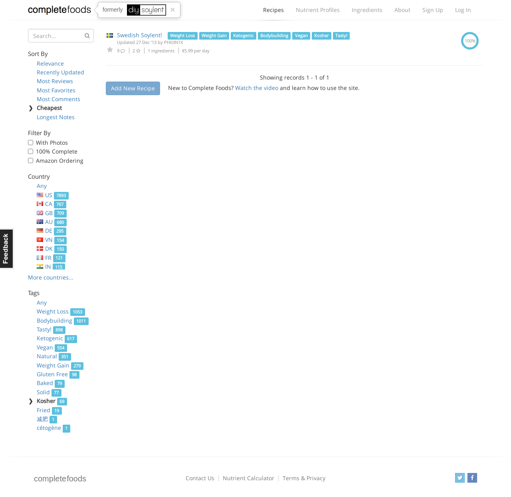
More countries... (50, 277)
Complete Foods (59, 12)
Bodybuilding (63, 320)
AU (52, 222)
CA (51, 204)
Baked (51, 383)
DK (52, 248)
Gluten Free (58, 374)
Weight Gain (60, 365)
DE (51, 230)
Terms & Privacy (304, 478)
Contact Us (200, 478)
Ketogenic (57, 338)
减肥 (47, 419)
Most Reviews (55, 81)
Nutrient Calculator (248, 478)
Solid (49, 392)
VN (52, 240)
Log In (463, 10)
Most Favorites (56, 90)
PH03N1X (173, 42)
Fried (49, 410)
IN (51, 266)
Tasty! (51, 329)
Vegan (52, 347)
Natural (54, 356)
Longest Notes (56, 117)
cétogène (53, 427)
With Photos (52, 142)
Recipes (273, 12)
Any (42, 186)
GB (52, 213)
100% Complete (56, 151)
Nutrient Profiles (318, 10)
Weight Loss (61, 311)
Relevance (50, 63)
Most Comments (58, 99)
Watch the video (256, 88)
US (53, 195)
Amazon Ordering (59, 160)
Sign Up (432, 10)
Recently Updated (60, 72)
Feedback (7, 248)
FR (51, 257)
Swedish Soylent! (139, 35)
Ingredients (367, 10)
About (402, 10)
